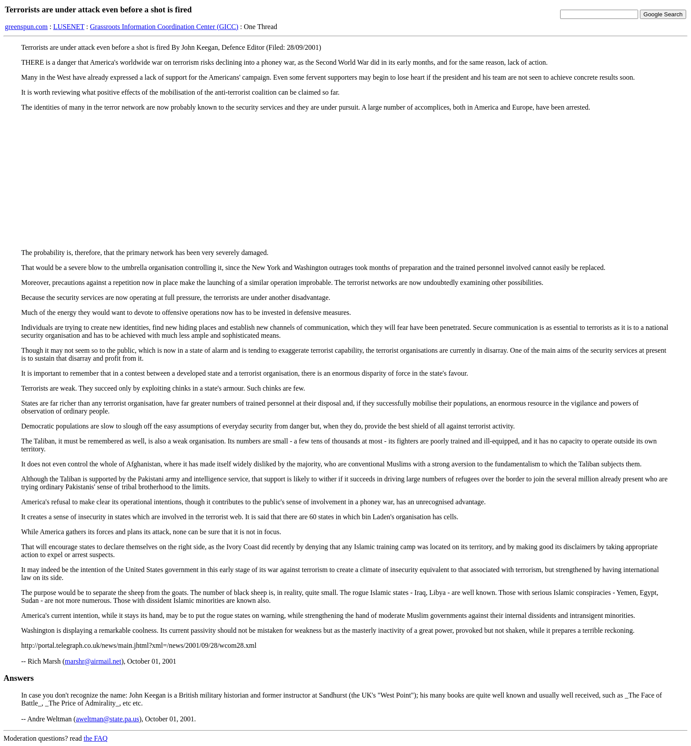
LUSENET (69, 26)
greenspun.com (26, 26)
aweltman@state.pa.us (107, 719)
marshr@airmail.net (93, 661)
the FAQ (96, 738)
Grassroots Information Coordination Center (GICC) (164, 26)
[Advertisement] (345, 180)
